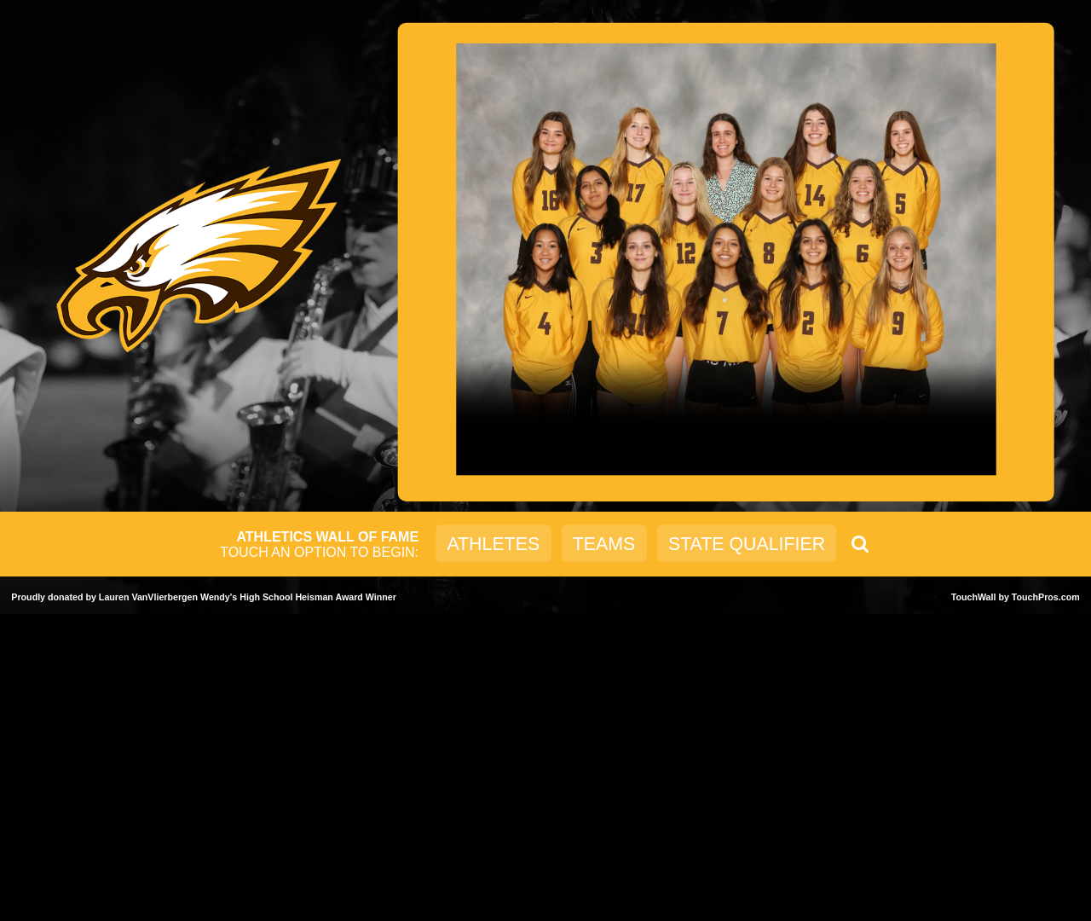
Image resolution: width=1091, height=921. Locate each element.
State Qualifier (746, 543)
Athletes (493, 543)
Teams (604, 543)
